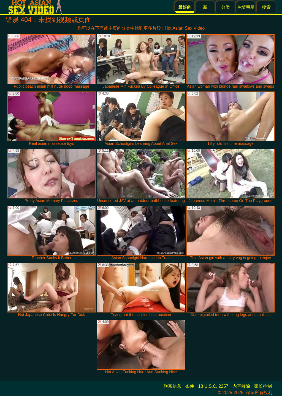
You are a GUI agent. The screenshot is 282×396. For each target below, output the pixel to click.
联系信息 (172, 386)
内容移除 (241, 386)
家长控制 (263, 386)
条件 (189, 386)
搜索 (266, 7)
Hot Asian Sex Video (185, 28)
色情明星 (246, 7)
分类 (225, 7)
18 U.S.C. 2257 (213, 386)
